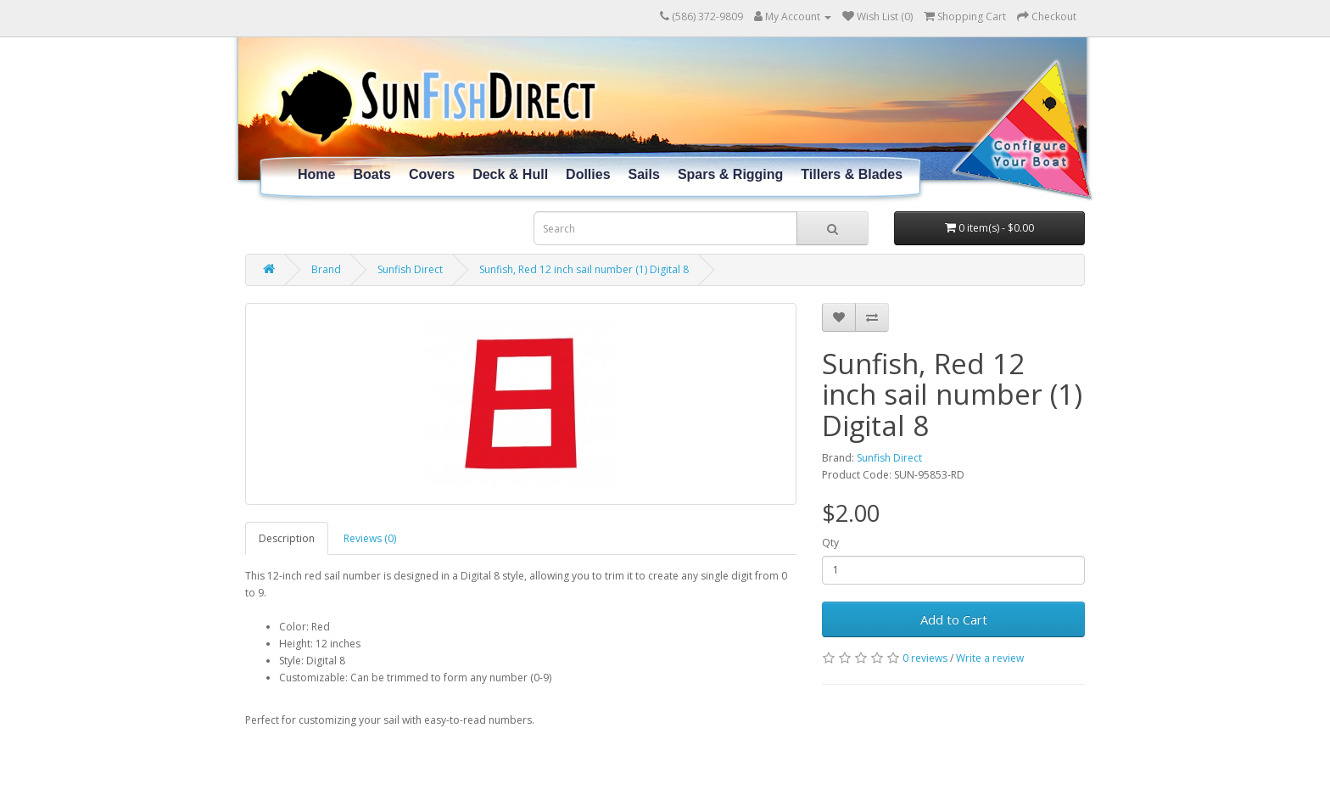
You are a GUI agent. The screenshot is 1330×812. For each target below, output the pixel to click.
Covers (432, 174)
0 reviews (924, 658)
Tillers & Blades (851, 174)
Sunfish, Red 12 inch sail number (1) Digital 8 (584, 269)
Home (316, 174)
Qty (830, 542)
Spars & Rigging (730, 174)
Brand (326, 269)
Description (287, 538)
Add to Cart (953, 619)
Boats (371, 174)
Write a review (990, 658)
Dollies (588, 174)
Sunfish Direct (410, 269)
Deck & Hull (510, 174)
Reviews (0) (370, 538)
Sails (644, 174)
